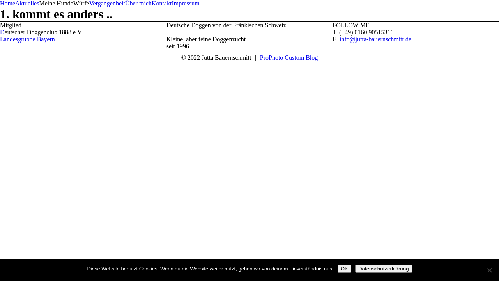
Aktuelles (27, 3)
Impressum (185, 3)
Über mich (138, 3)
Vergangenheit (107, 3)
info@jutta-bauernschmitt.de (375, 39)
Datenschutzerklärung (383, 269)
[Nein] (489, 270)
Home (7, 3)
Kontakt (162, 3)
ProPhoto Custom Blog (289, 57)
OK (344, 269)
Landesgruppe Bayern (27, 39)
